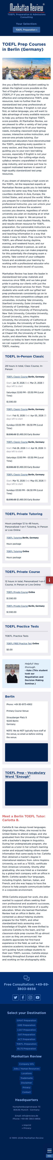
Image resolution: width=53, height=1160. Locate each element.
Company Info (26, 1064)
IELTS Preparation (26, 1049)
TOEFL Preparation (26, 1044)
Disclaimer (26, 1083)
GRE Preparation (26, 1025)
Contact (26, 1092)
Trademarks (26, 1078)
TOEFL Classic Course (17, 377)
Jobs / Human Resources (26, 1069)
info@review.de (30, 1116)
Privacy (26, 1087)
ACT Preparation (26, 1039)
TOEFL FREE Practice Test (19, 643)
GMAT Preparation (26, 1020)
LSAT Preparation (26, 1030)
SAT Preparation (26, 1034)
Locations (26, 1073)
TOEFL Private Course (17, 592)
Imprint (27, 1125)
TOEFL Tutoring (14, 537)
